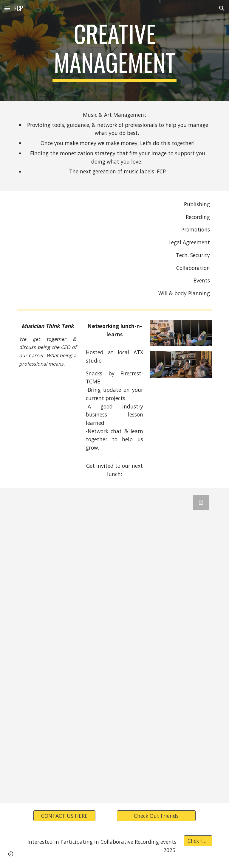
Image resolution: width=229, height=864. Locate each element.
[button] (7, 8)
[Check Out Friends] (156, 815)
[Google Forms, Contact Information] (114, 645)
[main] (114, 51)
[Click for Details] (198, 840)
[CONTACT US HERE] (64, 815)
